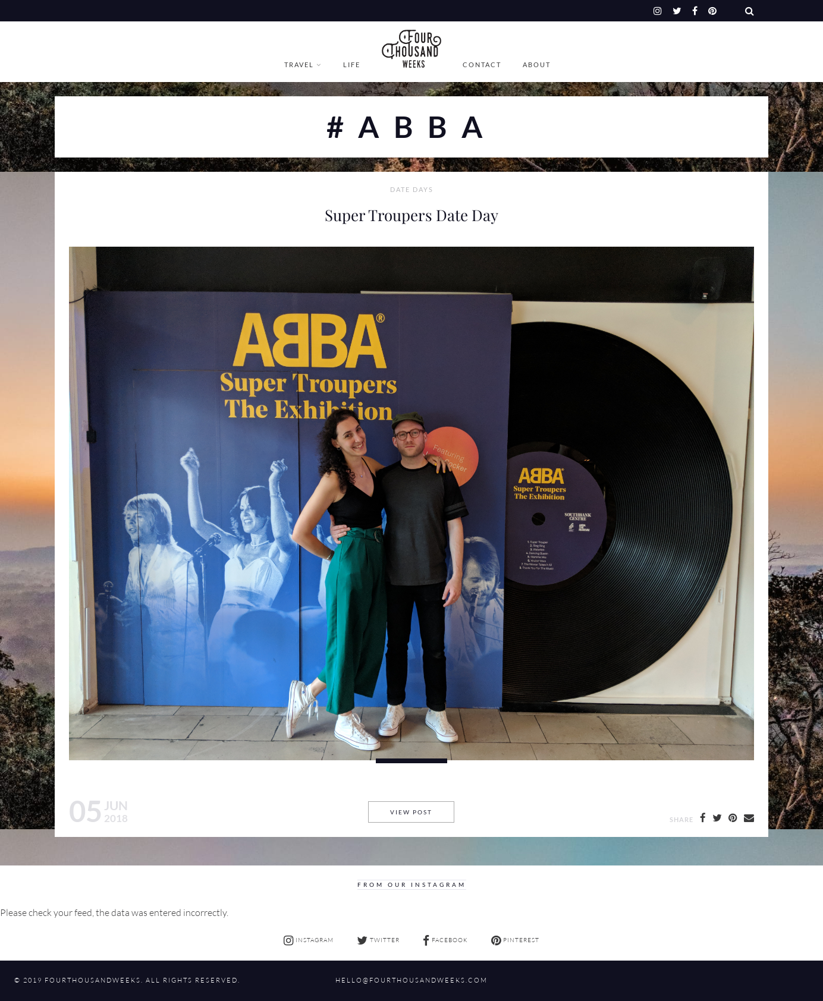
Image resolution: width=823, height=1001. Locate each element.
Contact (482, 64)
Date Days (412, 189)
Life (351, 64)
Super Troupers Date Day (411, 214)
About (537, 64)
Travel (299, 64)
